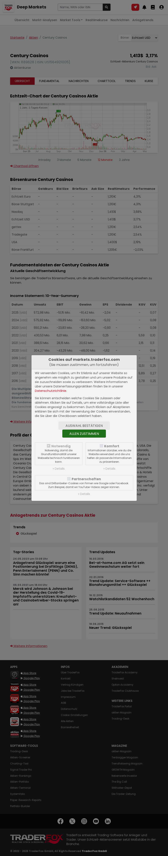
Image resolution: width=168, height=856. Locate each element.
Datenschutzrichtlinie (50, 391)
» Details (59, 468)
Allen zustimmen (84, 433)
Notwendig (61, 446)
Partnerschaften (86, 479)
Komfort (111, 446)
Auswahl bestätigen (84, 425)
